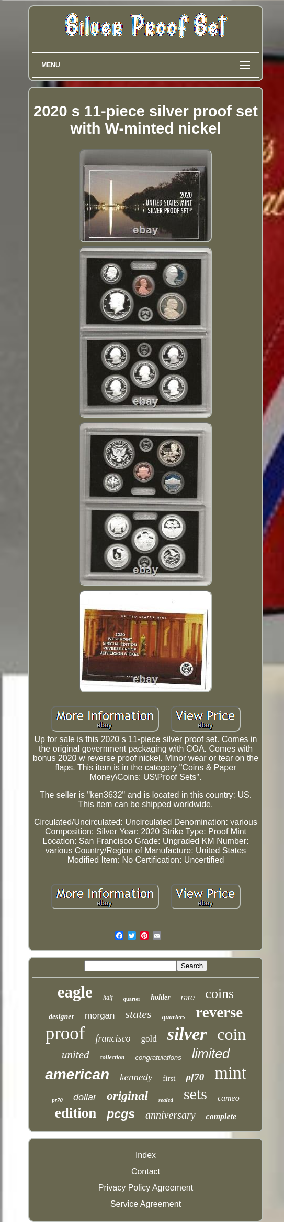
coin (231, 1034)
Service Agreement (145, 1203)
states (139, 1014)
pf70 (195, 1076)
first (169, 1078)
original (127, 1095)
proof (65, 1033)
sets (195, 1093)
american (77, 1074)
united (75, 1054)
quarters (174, 1017)
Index (145, 1155)
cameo (229, 1098)
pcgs (121, 1114)
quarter (132, 999)
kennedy (136, 1076)
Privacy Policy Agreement (145, 1187)
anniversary (170, 1115)
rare (188, 997)
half (108, 997)
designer (61, 1017)
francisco (112, 1038)
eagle (75, 992)
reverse (219, 1012)
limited (211, 1053)
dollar (84, 1097)
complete (221, 1116)
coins (219, 993)
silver (187, 1034)
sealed (165, 1100)
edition (76, 1113)
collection (112, 1057)
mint (230, 1073)
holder (160, 997)
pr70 (57, 1100)
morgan (100, 1016)
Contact (145, 1171)
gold (148, 1039)
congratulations (158, 1058)
